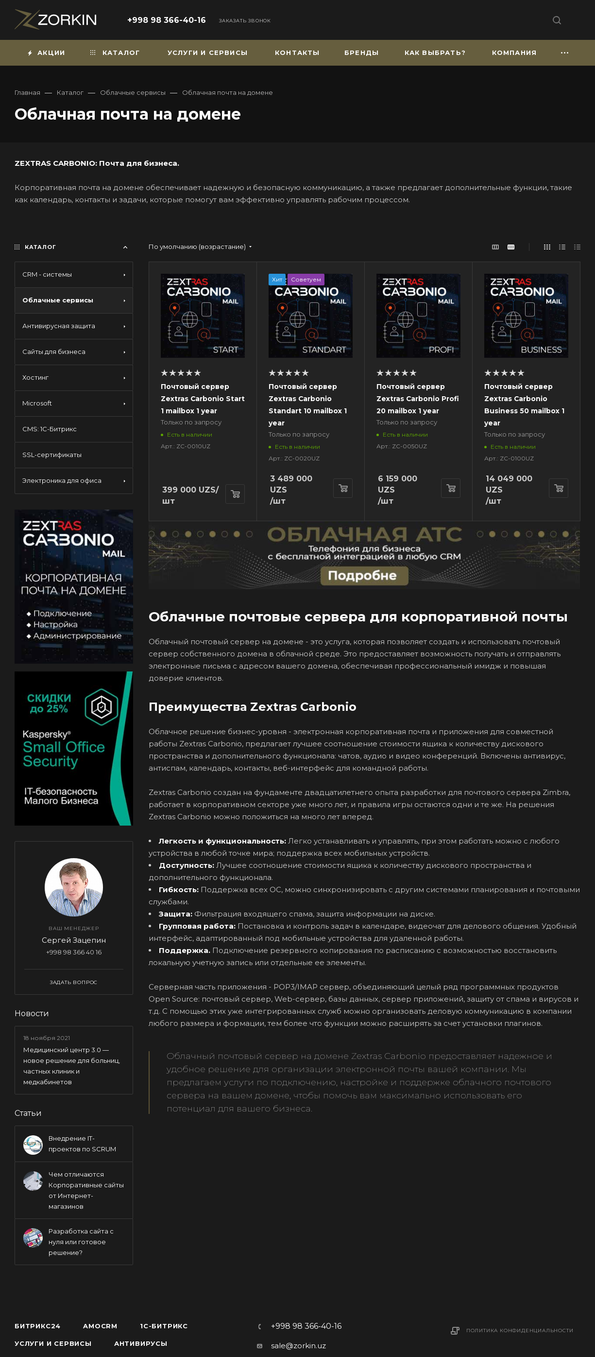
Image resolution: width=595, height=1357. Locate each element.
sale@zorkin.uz (298, 1345)
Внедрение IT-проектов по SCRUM (82, 1143)
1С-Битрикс (164, 1326)
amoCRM (100, 1326)
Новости (32, 1013)
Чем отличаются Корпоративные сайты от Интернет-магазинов (86, 1190)
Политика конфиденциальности (520, 1330)
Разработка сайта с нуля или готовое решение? (81, 1241)
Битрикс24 (38, 1326)
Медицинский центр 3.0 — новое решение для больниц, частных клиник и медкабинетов (71, 1066)
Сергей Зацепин (74, 940)
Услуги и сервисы (53, 1343)
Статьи (28, 1113)
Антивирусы (141, 1343)
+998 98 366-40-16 (166, 20)
